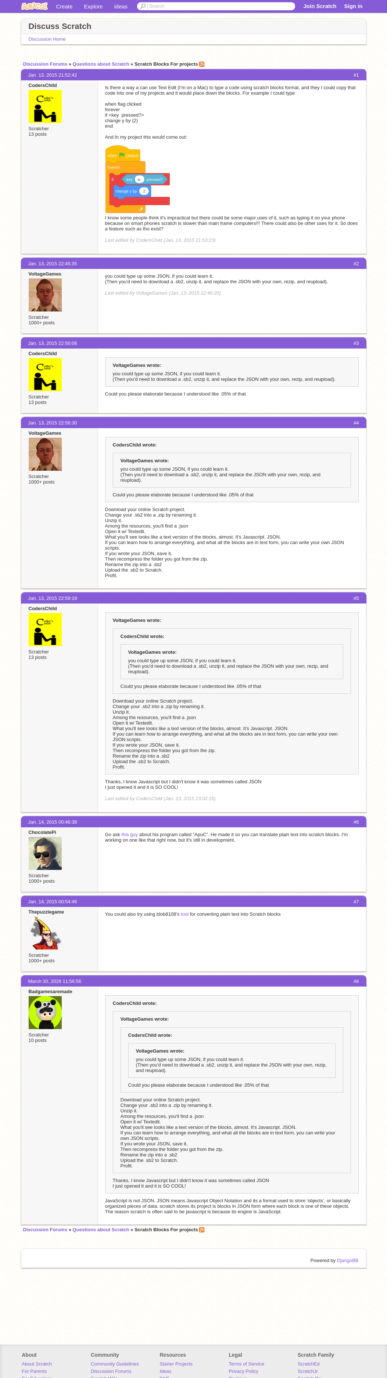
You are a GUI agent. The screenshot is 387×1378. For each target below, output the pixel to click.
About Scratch (37, 1364)
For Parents (34, 1371)
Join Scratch (319, 6)
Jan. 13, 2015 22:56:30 (52, 423)
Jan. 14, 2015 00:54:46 (52, 901)
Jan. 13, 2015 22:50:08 (52, 343)
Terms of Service (246, 1364)
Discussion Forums (45, 64)
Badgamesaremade (50, 991)
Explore (93, 6)
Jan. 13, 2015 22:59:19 (52, 598)
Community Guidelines (115, 1364)
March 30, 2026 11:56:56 (55, 981)
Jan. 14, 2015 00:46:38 (52, 822)
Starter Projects (176, 1364)
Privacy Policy (243, 1371)
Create (64, 6)
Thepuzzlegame (46, 912)
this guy (129, 834)
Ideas (121, 6)
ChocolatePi (42, 832)
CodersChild (43, 85)
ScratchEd (309, 1364)
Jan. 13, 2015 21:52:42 (52, 75)
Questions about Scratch (101, 64)
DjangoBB (348, 1260)
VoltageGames (45, 274)
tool (185, 914)
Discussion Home (47, 39)
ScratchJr (308, 1371)
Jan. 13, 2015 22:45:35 (52, 263)
